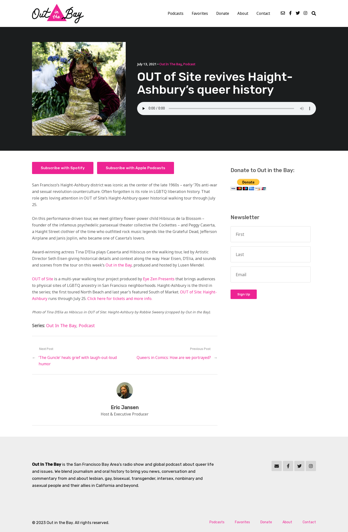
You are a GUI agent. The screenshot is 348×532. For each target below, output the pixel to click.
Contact (263, 13)
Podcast (189, 64)
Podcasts (175, 13)
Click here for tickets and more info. (119, 298)
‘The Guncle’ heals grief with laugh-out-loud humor (78, 360)
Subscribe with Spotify (63, 168)
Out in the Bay (119, 265)
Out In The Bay (170, 64)
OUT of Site (42, 279)
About (242, 13)
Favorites (200, 13)
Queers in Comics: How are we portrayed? (174, 357)
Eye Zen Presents (158, 279)
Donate (222, 13)
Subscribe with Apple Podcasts (135, 168)
